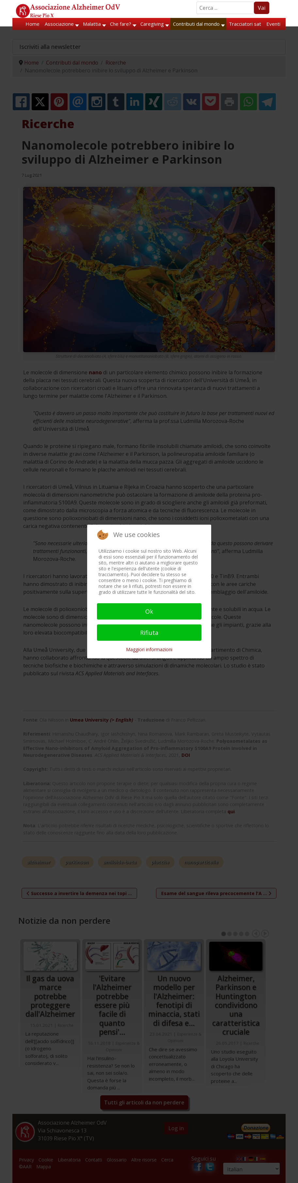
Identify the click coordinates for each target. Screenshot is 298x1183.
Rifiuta (149, 632)
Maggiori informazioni (149, 649)
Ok (149, 611)
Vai (261, 7)
